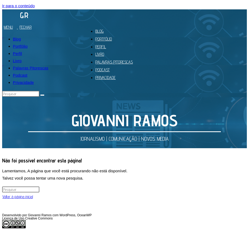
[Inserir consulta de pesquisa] (20, 94)
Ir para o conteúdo (18, 5)
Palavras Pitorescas (30, 68)
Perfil (17, 53)
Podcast (20, 75)
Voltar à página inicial (17, 196)
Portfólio (20, 46)
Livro (17, 60)
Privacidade (23, 82)
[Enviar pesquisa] (42, 95)
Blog (17, 39)
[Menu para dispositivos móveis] (19, 27)
